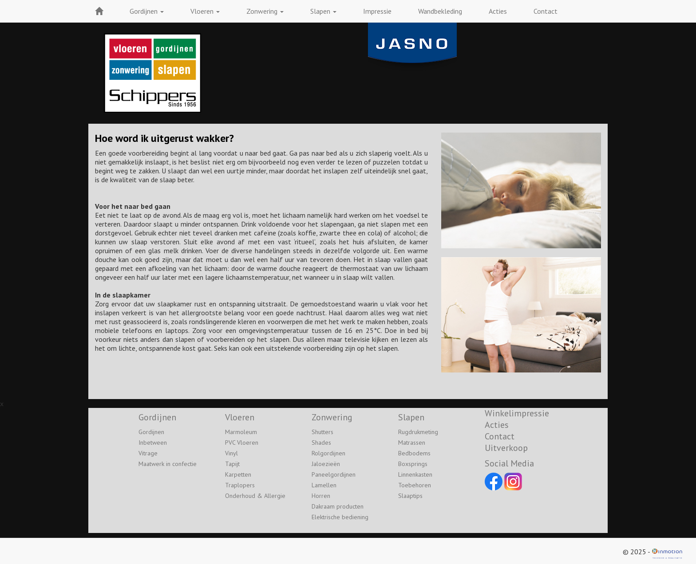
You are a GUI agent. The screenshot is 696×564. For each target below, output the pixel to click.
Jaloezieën (326, 464)
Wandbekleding (440, 11)
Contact (546, 11)
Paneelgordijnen (334, 474)
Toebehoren (414, 485)
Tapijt (232, 464)
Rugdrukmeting (418, 432)
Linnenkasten (415, 474)
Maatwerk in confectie (167, 464)
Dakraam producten (338, 506)
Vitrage (148, 453)
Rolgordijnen (328, 453)
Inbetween (152, 442)
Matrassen (411, 442)
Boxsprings (412, 464)
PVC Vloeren (241, 442)
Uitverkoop (506, 448)
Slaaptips (410, 496)
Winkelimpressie (517, 413)
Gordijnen (151, 432)
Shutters (322, 432)
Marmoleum (241, 432)
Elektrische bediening (340, 517)
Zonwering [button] (265, 11)
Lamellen (324, 485)
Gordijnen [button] (147, 11)
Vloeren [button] (205, 11)
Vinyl (231, 453)
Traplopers (240, 485)
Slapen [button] (323, 11)
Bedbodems (414, 453)
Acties (498, 11)
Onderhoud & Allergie (255, 496)
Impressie (377, 11)
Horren (321, 496)
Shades (321, 442)
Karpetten (238, 474)
